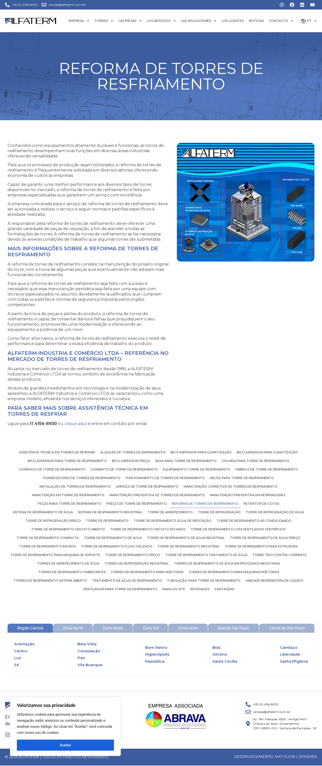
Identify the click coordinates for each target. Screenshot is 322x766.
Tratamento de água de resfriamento (127, 580)
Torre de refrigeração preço (53, 521)
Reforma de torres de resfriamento (205, 503)
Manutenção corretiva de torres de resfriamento (230, 486)
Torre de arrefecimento (170, 512)
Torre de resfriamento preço (132, 555)
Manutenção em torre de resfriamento (68, 495)
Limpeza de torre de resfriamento (147, 486)
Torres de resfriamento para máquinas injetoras (233, 572)
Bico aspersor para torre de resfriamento (67, 461)
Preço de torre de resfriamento (136, 503)
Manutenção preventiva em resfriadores (247, 495)
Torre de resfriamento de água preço (265, 538)
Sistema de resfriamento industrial (110, 512)
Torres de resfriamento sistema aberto (50, 580)
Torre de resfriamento (107, 521)
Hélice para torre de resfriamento (242, 478)
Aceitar (65, 745)
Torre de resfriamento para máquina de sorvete (55, 555)
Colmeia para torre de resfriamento (255, 461)
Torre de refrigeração (219, 512)
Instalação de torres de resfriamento (75, 486)
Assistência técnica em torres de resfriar (57, 452)
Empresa (79, 21)
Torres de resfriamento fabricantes (72, 572)
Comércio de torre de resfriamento (52, 469)
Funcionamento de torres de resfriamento (165, 478)
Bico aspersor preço (131, 461)
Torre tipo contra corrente (280, 555)
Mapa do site (173, 589)
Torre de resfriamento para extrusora (261, 546)
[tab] (30, 628)
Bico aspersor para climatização (201, 452)
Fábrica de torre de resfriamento (266, 469)
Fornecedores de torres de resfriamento (81, 478)
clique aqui (75, 423)
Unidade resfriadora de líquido (274, 580)
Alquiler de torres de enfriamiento (133, 452)
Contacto (281, 21)
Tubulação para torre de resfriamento (203, 580)
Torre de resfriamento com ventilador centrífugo (238, 529)
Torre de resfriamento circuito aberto (68, 529)
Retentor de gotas (261, 503)
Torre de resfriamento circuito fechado (148, 529)
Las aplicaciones (199, 21)
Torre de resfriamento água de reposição (173, 521)
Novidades (199, 589)
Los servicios (161, 21)
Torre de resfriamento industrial (188, 546)
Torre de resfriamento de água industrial (186, 538)
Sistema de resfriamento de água (43, 512)
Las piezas (130, 21)
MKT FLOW (285, 756)
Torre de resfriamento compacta (48, 538)
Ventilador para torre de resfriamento (120, 589)
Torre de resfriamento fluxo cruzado (116, 546)
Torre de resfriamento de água (113, 538)
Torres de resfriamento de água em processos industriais (227, 563)
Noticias (256, 21)
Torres (104, 21)
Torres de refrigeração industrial (136, 563)
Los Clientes (233, 21)
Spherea (308, 756)
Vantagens (224, 589)
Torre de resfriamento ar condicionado (254, 521)
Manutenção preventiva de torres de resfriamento (157, 495)
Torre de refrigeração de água (275, 512)
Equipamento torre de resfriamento (196, 469)
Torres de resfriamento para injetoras (147, 572)
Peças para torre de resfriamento (69, 503)
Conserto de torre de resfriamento (124, 469)
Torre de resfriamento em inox (47, 546)
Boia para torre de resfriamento (186, 461)
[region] (65, 726)
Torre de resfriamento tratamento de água (206, 555)
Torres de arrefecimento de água (68, 563)
